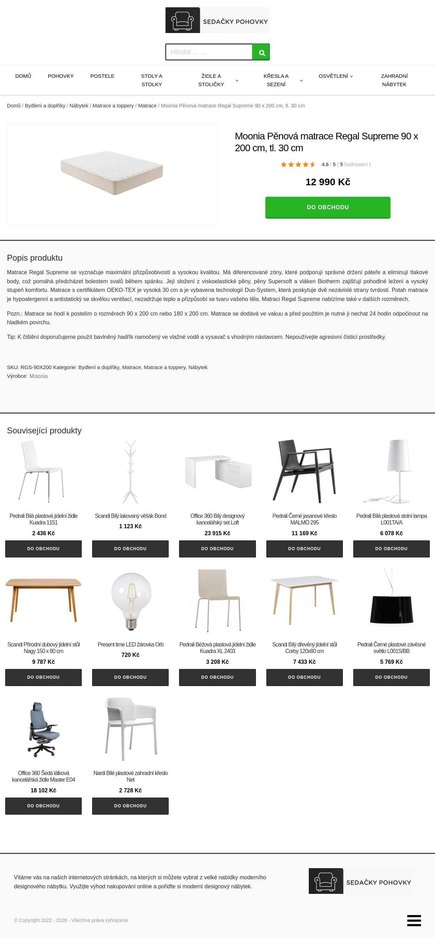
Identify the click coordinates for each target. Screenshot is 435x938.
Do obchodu (328, 207)
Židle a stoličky (211, 80)
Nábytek (79, 105)
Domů (23, 76)
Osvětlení (333, 76)
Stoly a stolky (151, 80)
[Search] (260, 52)
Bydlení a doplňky (45, 105)
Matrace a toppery (113, 105)
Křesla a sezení (276, 80)
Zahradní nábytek (394, 80)
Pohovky (61, 76)
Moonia (39, 376)
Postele (102, 76)
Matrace (147, 105)
